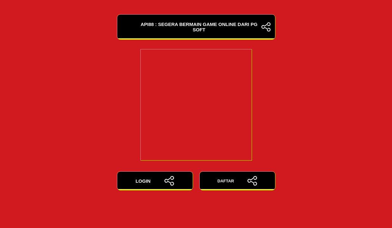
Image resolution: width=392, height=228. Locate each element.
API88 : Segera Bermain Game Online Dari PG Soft (196, 27)
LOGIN (155, 181)
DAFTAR (237, 181)
